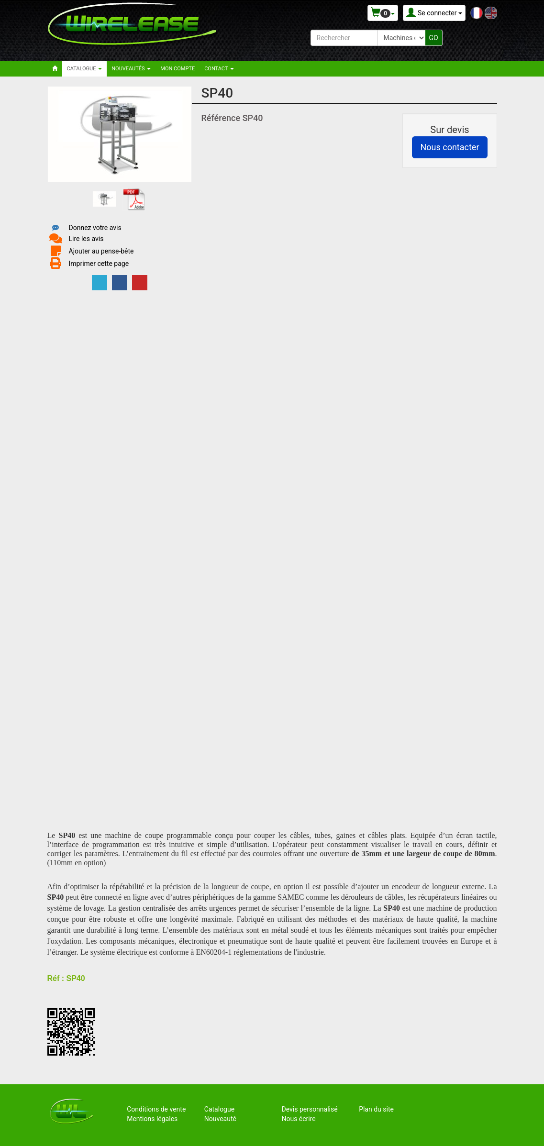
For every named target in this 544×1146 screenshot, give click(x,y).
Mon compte (177, 69)
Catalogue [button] (84, 69)
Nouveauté (220, 1119)
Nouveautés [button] (131, 69)
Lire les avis (86, 238)
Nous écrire (298, 1119)
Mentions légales (152, 1119)
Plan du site (376, 1109)
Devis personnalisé (309, 1109)
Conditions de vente (156, 1109)
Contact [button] (219, 69)
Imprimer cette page (99, 263)
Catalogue (219, 1109)
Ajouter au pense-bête (101, 251)
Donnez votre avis (95, 227)
